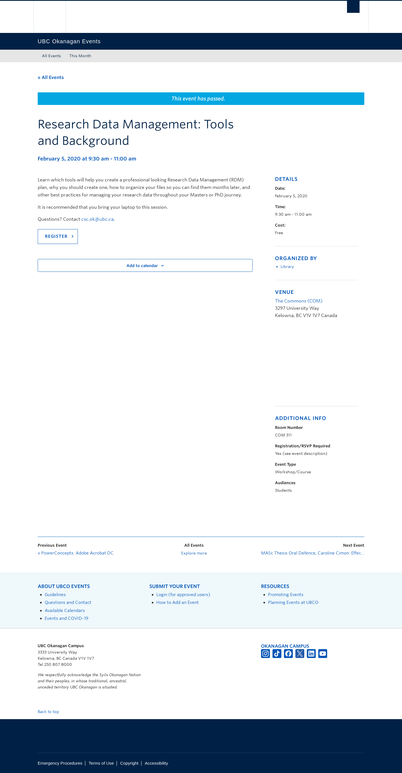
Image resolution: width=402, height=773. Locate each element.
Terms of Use (101, 763)
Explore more (194, 553)
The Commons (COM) (298, 301)
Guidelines (55, 594)
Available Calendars (65, 610)
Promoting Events (285, 594)
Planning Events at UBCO (293, 602)
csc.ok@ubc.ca (97, 219)
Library (287, 266)
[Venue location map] (304, 365)
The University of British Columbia (50, 17)
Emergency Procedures (60, 763)
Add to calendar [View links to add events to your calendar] (142, 265)
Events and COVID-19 (66, 618)
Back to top (51, 711)
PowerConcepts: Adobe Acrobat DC (76, 553)
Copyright (129, 763)
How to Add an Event (177, 602)
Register (56, 236)
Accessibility (156, 763)
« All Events (51, 77)
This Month (80, 56)
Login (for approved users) (183, 594)
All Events (51, 56)
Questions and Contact (68, 602)
